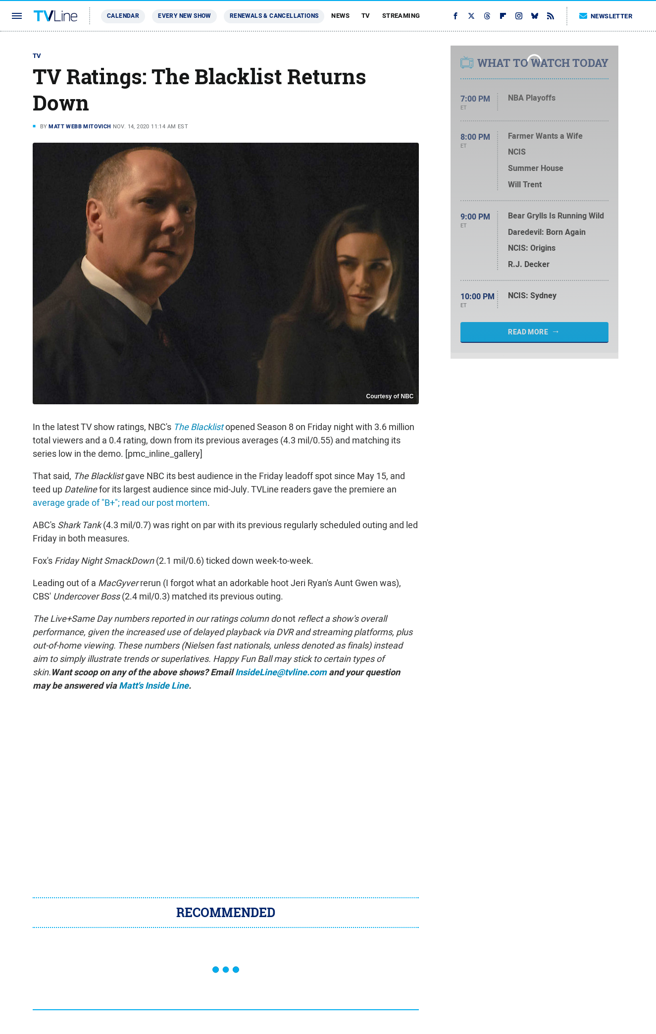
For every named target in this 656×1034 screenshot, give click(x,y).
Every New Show (184, 15)
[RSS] (550, 15)
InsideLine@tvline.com (281, 672)
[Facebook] (455, 15)
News (340, 15)
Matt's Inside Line (154, 685)
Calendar (123, 15)
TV (365, 15)
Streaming (401, 15)
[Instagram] (518, 15)
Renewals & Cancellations (274, 15)
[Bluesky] (534, 15)
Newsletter (606, 16)
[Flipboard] (503, 15)
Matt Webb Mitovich (80, 126)
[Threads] (487, 15)
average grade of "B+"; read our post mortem (120, 502)
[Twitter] (471, 15)
